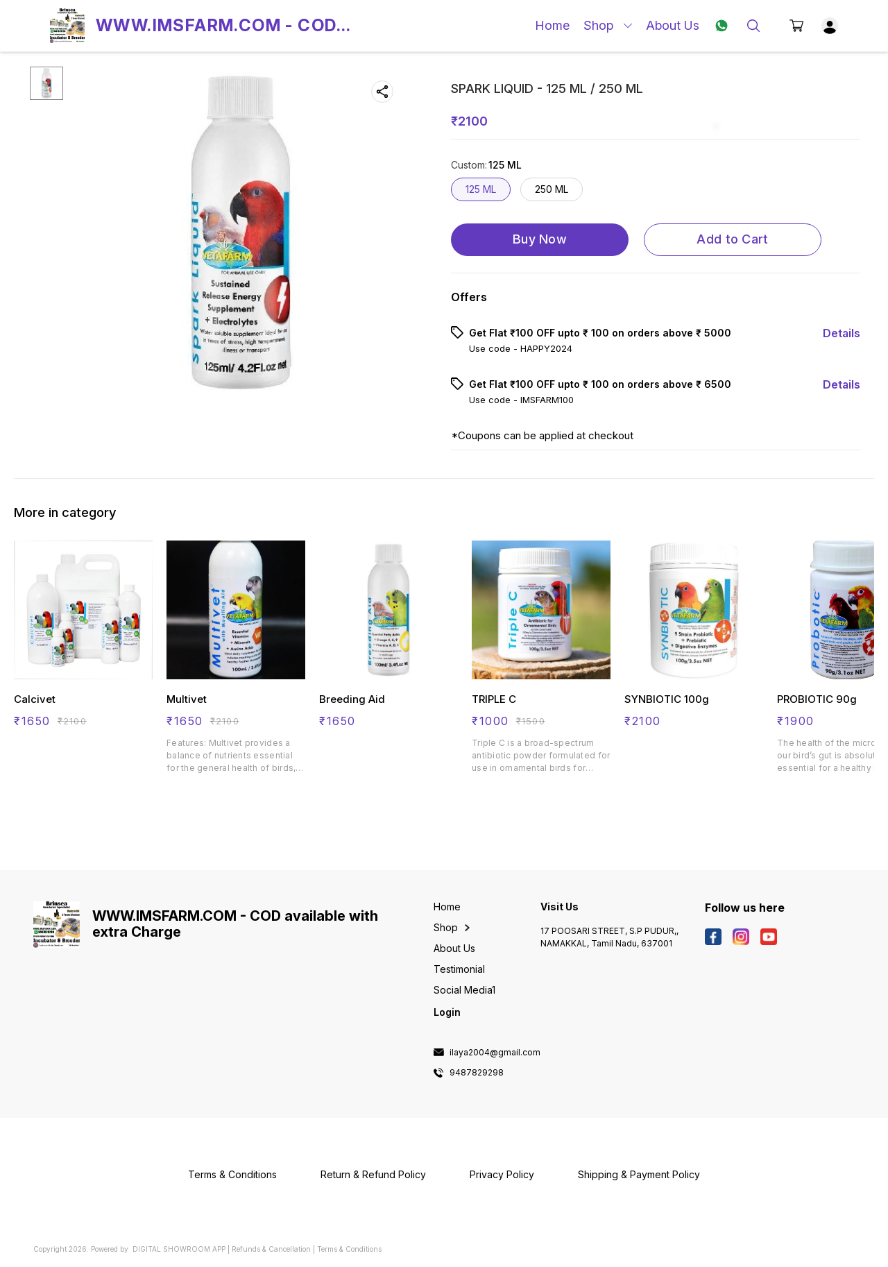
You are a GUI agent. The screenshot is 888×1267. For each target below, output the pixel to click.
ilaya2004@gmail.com (495, 1052)
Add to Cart (732, 239)
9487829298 (477, 1073)
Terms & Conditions (349, 1249)
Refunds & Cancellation (271, 1249)
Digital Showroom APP (179, 1249)
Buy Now (540, 239)
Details (841, 333)
